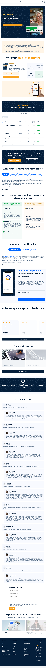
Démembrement (15, 652)
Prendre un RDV (39, 656)
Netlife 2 (6, 141)
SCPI (13, 645)
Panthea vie (7, 133)
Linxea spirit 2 (7, 138)
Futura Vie (25, 656)
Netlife (25, 646)
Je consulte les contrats (14, 160)
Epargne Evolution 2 (27, 652)
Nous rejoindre (38, 660)
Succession (15, 655)
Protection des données (6, 654)
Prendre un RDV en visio (39, 658)
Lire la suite (5, 189)
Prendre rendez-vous (10, 73)
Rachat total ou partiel (14, 249)
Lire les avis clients (23, 339)
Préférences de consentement (4, 657)
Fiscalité (14, 649)
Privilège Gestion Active (28, 649)
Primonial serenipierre (9, 146)
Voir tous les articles (23, 371)
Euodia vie (7, 130)
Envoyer (12, 608)
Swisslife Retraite (27, 643)
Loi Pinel (14, 643)
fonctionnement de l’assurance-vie (10, 179)
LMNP (14, 646)
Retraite (14, 651)
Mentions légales (5, 653)
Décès (34, 249)
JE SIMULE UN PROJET (12, 25)
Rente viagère (26, 249)
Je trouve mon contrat (31, 159)
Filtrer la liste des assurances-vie (22, 113)
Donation (14, 654)
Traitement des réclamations (4, 649)
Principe (5, 174)
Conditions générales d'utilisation (5, 651)
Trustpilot (4, 29)
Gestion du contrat (23, 174)
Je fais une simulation (10, 77)
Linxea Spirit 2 (26, 645)
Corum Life (25, 651)
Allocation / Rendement (36, 174)
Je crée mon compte (31, 299)
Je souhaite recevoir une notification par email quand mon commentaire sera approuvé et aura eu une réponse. (23, 605)
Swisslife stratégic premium (10, 125)
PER (13, 648)
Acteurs (13, 174)
